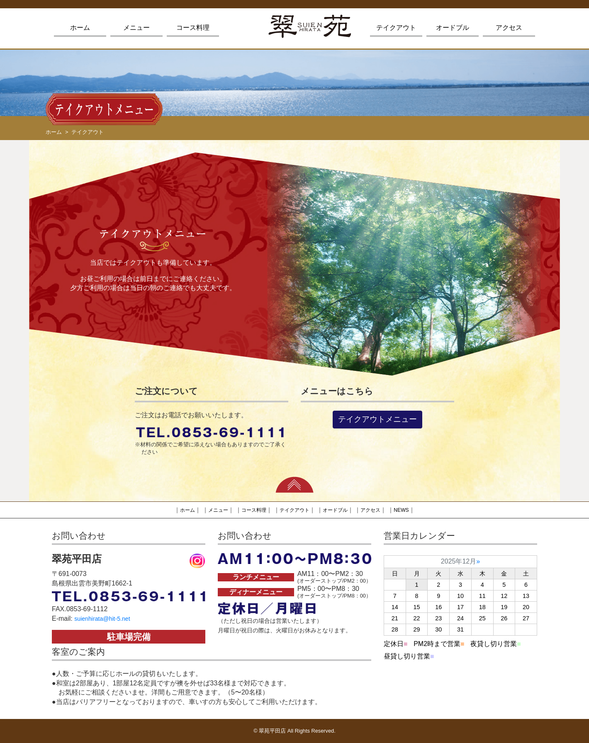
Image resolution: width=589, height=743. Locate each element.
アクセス (509, 27)
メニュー (136, 27)
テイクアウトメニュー (377, 419)
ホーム (80, 27)
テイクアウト (396, 27)
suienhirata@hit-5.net (105, 618)
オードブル (452, 27)
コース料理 (192, 27)
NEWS (412, 510)
